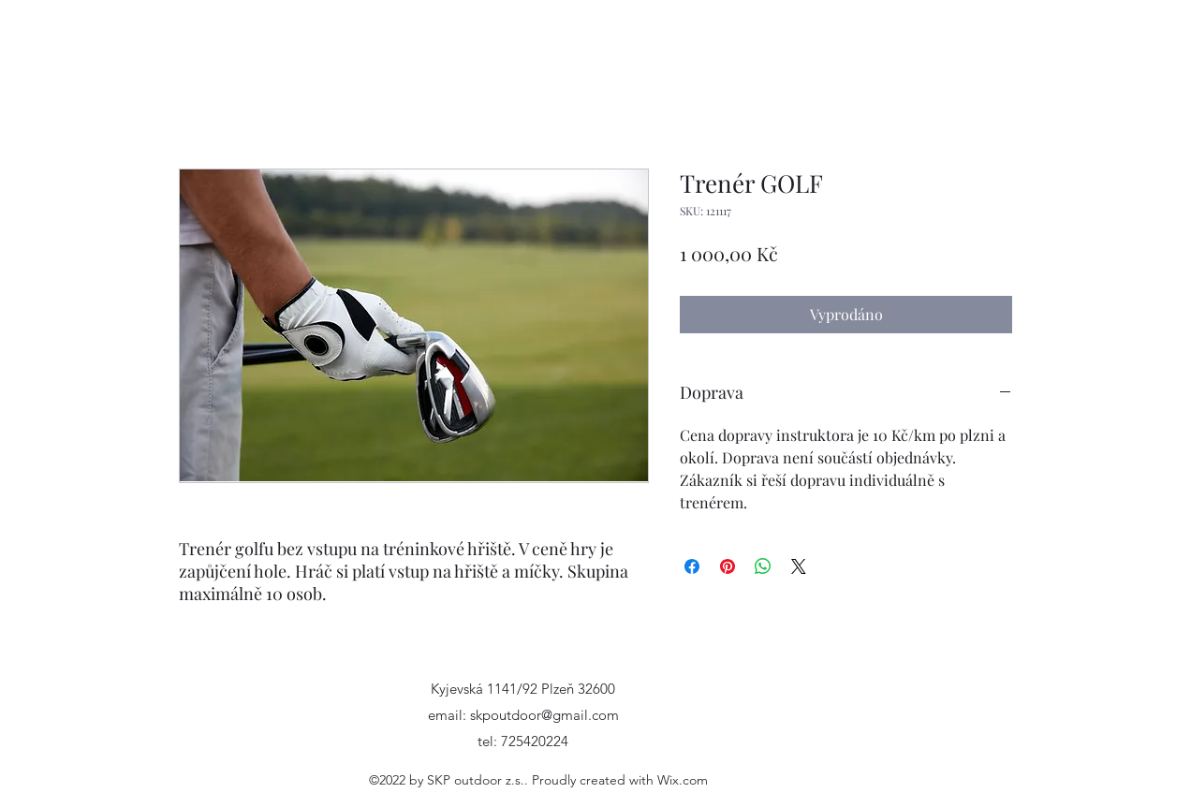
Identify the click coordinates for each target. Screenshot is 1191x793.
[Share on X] (798, 566)
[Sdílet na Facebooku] (692, 566)
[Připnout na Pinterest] (727, 566)
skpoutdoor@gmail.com (544, 715)
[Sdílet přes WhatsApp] (763, 566)
